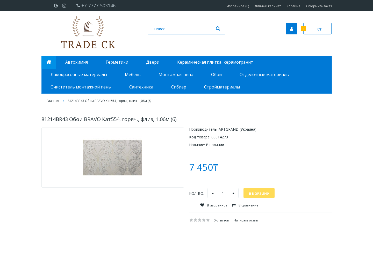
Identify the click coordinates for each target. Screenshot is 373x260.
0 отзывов (221, 220)
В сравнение (245, 205)
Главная (53, 101)
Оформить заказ (319, 6)
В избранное (213, 205)
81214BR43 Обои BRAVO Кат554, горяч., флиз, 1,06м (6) (109, 101)
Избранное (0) (238, 6)
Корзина (293, 6)
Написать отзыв (246, 220)
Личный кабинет (268, 6)
